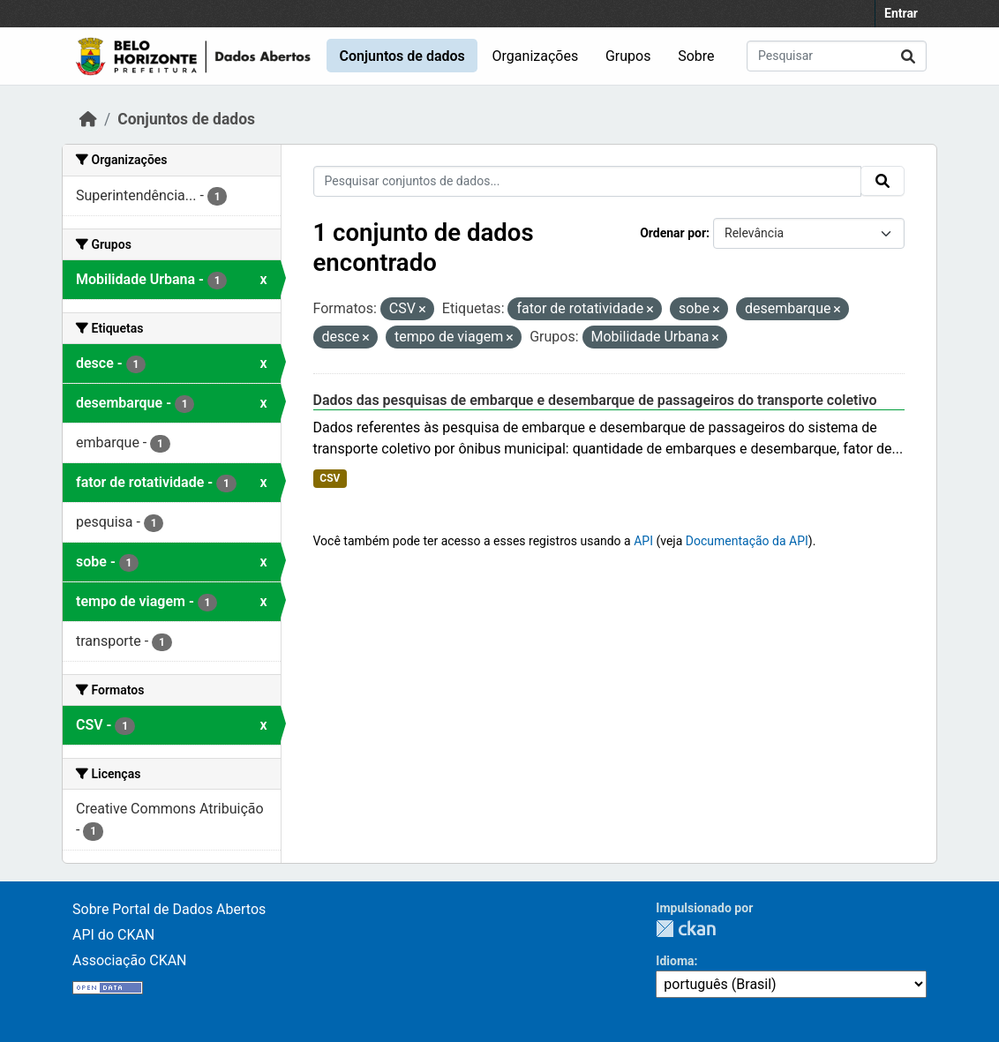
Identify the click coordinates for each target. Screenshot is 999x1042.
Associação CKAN (129, 960)
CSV (329, 478)
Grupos (628, 56)
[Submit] (908, 56)
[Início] (88, 119)
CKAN (686, 928)
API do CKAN (113, 934)
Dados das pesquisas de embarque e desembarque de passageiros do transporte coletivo (595, 400)
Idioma (675, 961)
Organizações (535, 56)
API (643, 541)
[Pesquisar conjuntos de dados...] (837, 56)
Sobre (696, 56)
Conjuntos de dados (401, 56)
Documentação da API (747, 541)
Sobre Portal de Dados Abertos (169, 909)
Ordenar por (673, 233)
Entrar (901, 13)
